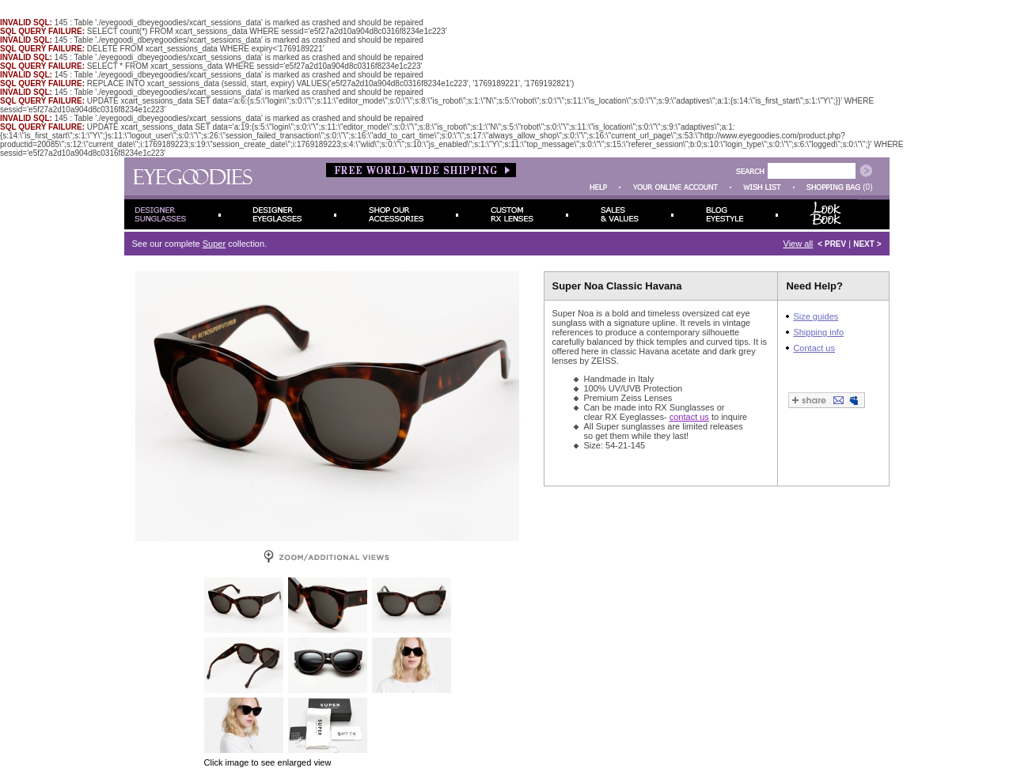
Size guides (815, 316)
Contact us (814, 348)
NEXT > (867, 244)
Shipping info (818, 332)
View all (798, 243)
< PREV (832, 244)
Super (214, 243)
